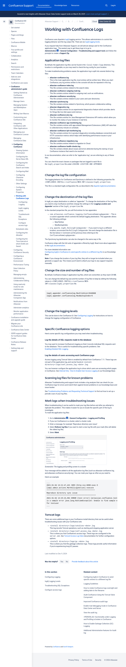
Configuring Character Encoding (20, 177)
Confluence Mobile (18, 42)
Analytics (14, 60)
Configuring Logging (85, 316)
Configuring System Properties (20, 189)
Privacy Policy (73, 660)
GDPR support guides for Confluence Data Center (19, 335)
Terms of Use (87, 660)
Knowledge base (61, 5)
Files (13, 39)
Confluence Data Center (20, 330)
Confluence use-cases (19, 83)
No (67, 562)
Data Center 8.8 (107, 21)
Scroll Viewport (68, 647)
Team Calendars (17, 73)
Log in (113, 5)
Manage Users (19, 101)
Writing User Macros (21, 114)
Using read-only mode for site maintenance (19, 286)
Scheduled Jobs (22, 229)
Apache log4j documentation (105, 186)
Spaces (14, 31)
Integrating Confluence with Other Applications (21, 125)
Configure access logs (53, 590)
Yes (61, 562)
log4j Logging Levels (52, 581)
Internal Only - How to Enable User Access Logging (78, 371)
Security (98, 660)
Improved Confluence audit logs (96, 602)
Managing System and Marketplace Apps (20, 107)
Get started (15, 28)
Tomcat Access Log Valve (74, 536)
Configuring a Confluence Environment (19, 258)
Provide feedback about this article (85, 562)
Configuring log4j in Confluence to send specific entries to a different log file (73, 252)
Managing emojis (20, 274)
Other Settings (21, 184)
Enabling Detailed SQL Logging (56, 349)
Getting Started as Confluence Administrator (20, 95)
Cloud (94, 21)
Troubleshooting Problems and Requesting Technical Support (71, 391)
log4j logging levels (92, 42)
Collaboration (16, 56)
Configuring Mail (22, 171)
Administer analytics (21, 308)
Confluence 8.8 (20, 21)
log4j (67, 39)
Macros (14, 46)
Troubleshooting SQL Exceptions (57, 586)
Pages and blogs (17, 35)
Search (106, 5)
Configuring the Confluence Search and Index (22, 165)
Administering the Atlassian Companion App (20, 295)
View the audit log (90, 613)
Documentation (44, 5)
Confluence (56, 647)
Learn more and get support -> (97, 14)
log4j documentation (57, 246)
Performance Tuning (21, 265)
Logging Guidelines (91, 584)
